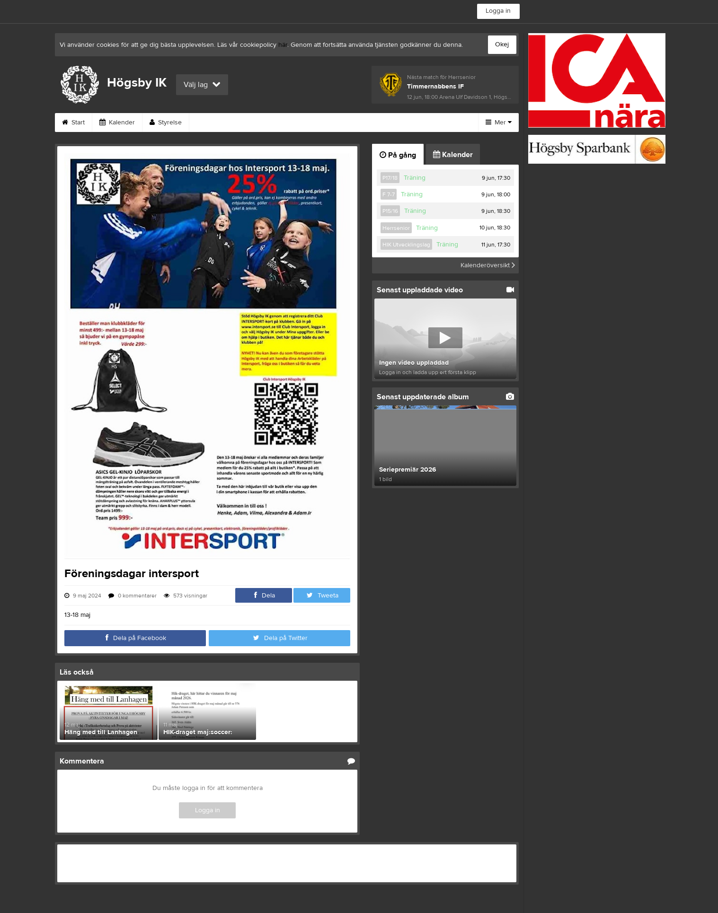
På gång (398, 155)
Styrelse (166, 122)
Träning (414, 178)
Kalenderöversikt (488, 265)
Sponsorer (261, 122)
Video (411, 122)
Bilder (369, 122)
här (282, 45)
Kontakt (211, 122)
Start (73, 122)
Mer (499, 122)
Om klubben (319, 122)
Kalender (117, 122)
